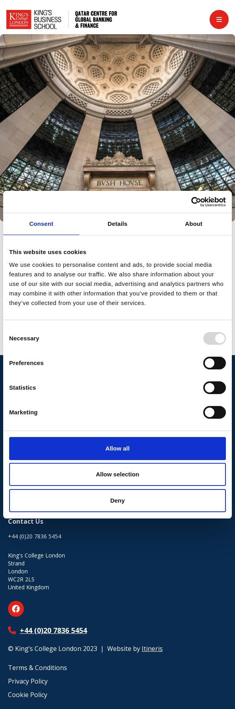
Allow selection (117, 474)
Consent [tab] (41, 223)
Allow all (118, 448)
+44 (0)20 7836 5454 (53, 630)
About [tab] (193, 223)
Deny (117, 500)
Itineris (152, 648)
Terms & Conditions (37, 667)
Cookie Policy (27, 694)
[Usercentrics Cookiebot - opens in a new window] (191, 202)
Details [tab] (117, 223)
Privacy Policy (28, 681)
